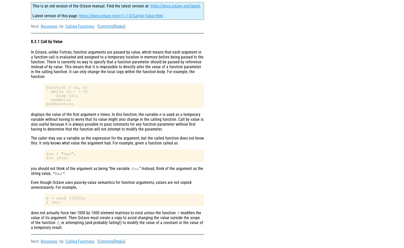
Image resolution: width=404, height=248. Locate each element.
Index (119, 26)
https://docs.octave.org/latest (175, 6)
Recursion (49, 26)
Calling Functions (79, 26)
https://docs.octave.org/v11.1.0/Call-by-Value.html (121, 15)
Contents (105, 26)
